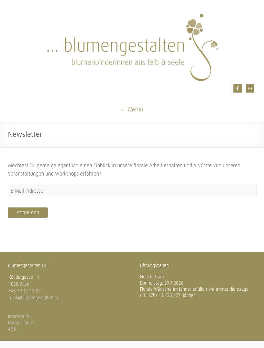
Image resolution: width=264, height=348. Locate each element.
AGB (12, 329)
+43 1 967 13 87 (25, 290)
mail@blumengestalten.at (33, 297)
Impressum (18, 316)
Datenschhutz (21, 322)
